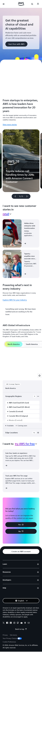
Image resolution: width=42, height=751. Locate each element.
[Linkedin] (11, 623)
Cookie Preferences (9, 642)
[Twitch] (18, 623)
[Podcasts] (25, 623)
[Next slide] (27, 196)
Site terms (13, 635)
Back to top (21, 629)
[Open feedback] (40, 375)
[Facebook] (7, 623)
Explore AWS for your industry (15, 300)
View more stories (10, 124)
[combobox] (7, 214)
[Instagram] (14, 623)
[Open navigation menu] (3, 4)
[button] (16, 44)
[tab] (14, 344)
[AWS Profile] (38, 4)
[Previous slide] (14, 196)
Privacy (5, 635)
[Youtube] (21, 623)
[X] (3, 623)
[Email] (29, 623)
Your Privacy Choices (12, 638)
